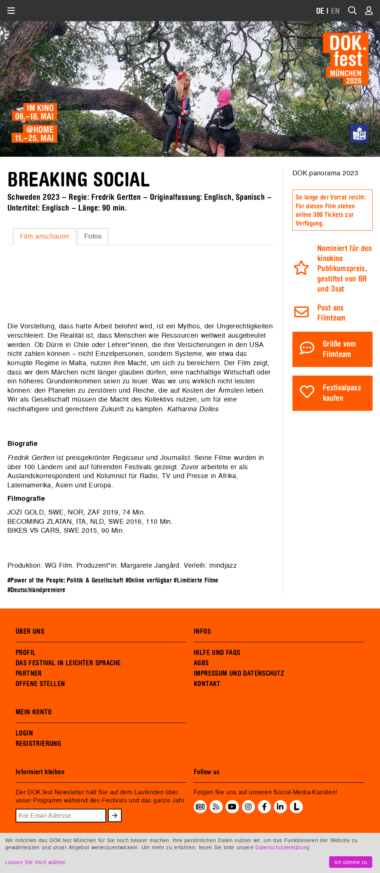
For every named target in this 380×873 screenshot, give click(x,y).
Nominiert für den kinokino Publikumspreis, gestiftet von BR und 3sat (344, 269)
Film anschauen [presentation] (44, 236)
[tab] (44, 236)
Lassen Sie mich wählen (35, 862)
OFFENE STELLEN (40, 684)
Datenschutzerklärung (282, 847)
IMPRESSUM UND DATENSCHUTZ (239, 673)
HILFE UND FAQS (217, 652)
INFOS (202, 631)
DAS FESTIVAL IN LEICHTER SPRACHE (68, 663)
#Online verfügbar (148, 580)
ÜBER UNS (30, 631)
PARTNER (29, 673)
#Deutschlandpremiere (36, 590)
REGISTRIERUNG (38, 743)
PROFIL (26, 652)
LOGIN (24, 733)
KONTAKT (207, 684)
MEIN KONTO (34, 712)
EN (335, 11)
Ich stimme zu (350, 862)
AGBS (201, 663)
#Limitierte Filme (196, 580)
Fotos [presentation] (93, 236)
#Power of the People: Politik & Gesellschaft (65, 580)
